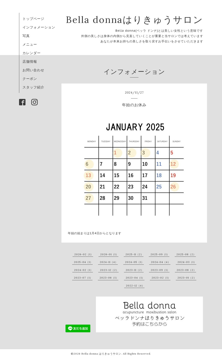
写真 (26, 36)
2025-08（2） (186, 254)
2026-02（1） (83, 254)
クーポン (29, 78)
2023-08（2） (186, 269)
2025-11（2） (134, 254)
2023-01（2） (186, 277)
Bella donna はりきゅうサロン (101, 353)
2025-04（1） (83, 262)
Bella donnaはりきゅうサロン (134, 19)
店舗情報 (29, 61)
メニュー (29, 44)
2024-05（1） (134, 262)
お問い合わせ (33, 70)
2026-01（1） (109, 254)
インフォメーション (38, 27)
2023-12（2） (109, 269)
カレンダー (31, 53)
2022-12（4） (135, 285)
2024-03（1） (186, 262)
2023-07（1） (83, 277)
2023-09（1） (160, 269)
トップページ (33, 18)
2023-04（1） (135, 277)
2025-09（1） (159, 254)
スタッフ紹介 (33, 87)
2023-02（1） (161, 277)
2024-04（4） (160, 262)
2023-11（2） (135, 269)
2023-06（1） (109, 277)
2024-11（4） (109, 262)
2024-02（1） (83, 269)
